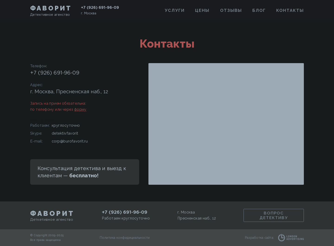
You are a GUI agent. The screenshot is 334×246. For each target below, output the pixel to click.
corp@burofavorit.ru (70, 141)
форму (80, 109)
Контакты (290, 10)
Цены (202, 10)
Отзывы (231, 10)
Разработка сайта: (274, 237)
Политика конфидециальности (125, 238)
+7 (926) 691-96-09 (100, 7)
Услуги (175, 10)
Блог (259, 10)
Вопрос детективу (274, 215)
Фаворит (51, 8)
